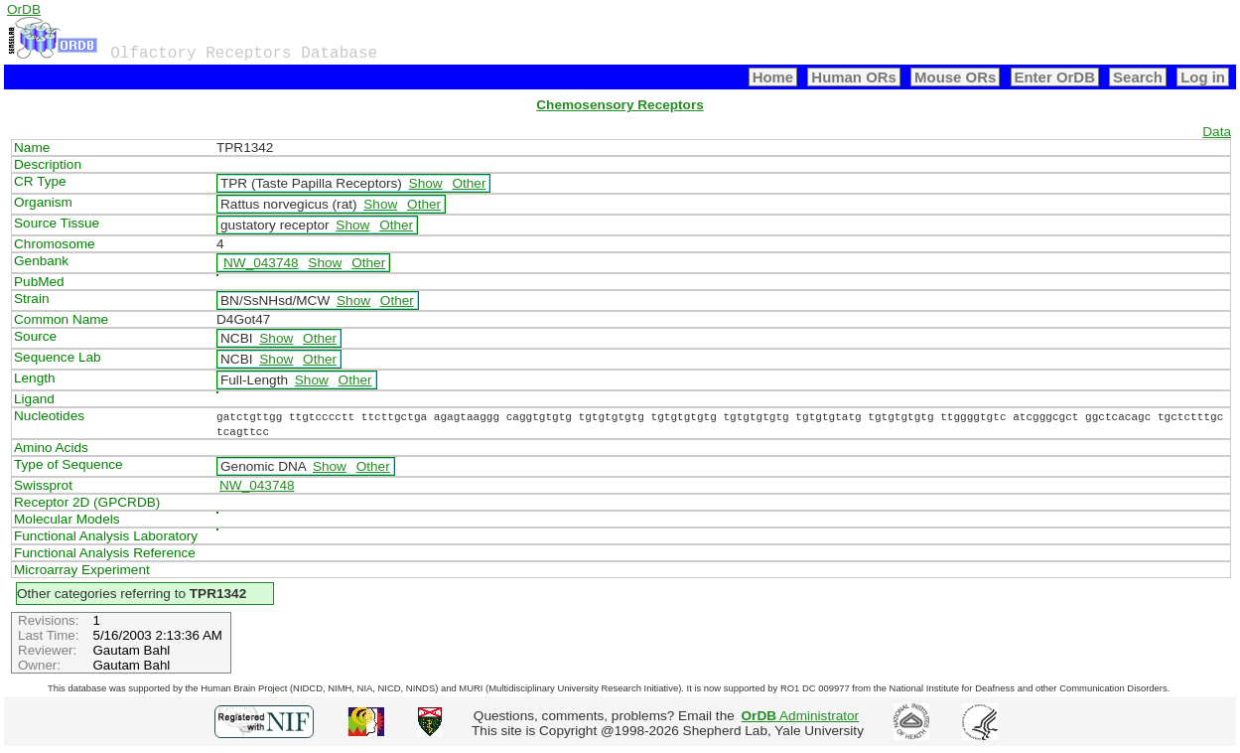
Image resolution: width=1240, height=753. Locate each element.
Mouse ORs (955, 77)
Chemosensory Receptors (619, 104)
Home (773, 77)
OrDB (24, 9)
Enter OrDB (1055, 77)
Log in (1202, 77)
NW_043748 (261, 262)
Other (468, 183)
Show (426, 183)
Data (1216, 131)
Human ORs (853, 77)
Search (1138, 77)
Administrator (801, 715)
